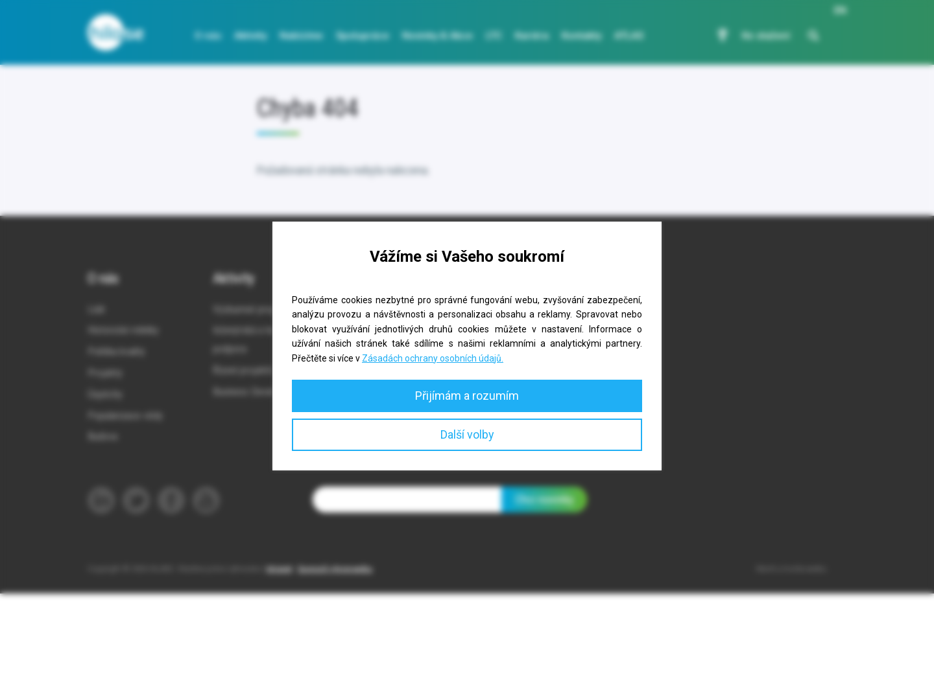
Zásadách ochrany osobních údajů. (432, 358)
